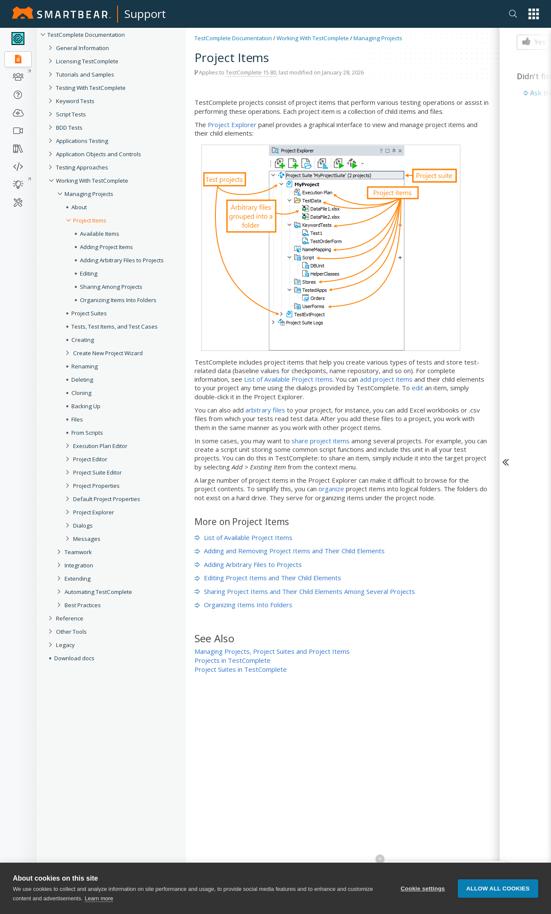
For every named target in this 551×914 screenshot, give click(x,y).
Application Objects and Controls (98, 154)
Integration (79, 565)
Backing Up (85, 406)
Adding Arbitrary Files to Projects (122, 260)
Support (145, 13)
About (79, 207)
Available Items (99, 233)
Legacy (65, 645)
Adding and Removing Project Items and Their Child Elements (289, 550)
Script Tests (71, 114)
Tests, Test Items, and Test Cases (114, 326)
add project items (386, 379)
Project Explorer (93, 512)
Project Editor (90, 459)
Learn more (99, 899)
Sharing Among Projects (111, 287)
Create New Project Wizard (108, 353)
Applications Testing (82, 141)
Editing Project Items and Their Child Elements (267, 577)
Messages (86, 539)
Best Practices (83, 605)
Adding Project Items (106, 247)
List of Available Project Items (288, 379)
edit (417, 387)
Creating (82, 340)
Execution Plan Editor (100, 446)
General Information (82, 48)
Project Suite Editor (97, 472)
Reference (69, 618)
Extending (78, 578)
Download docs (74, 658)
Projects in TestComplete (232, 660)
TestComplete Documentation (86, 35)
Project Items (89, 220)
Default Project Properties (106, 499)
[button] (533, 14)
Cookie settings (423, 888)
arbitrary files (265, 410)
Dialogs (83, 525)
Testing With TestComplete (91, 88)
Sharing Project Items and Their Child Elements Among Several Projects (304, 591)
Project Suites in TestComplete (240, 669)
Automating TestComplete (98, 592)
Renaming (84, 366)
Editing (88, 273)
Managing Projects (89, 194)
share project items (321, 440)
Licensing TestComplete (87, 61)
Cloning (81, 393)
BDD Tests (69, 127)
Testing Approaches (82, 167)
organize (331, 488)
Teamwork (78, 552)
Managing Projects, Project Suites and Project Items (272, 651)
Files (77, 419)
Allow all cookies (498, 888)
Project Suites (89, 313)
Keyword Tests (75, 101)
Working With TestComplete (92, 180)
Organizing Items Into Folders (118, 300)
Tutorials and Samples (85, 74)
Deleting (82, 379)
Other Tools (71, 631)
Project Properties (96, 486)
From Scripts (87, 432)
